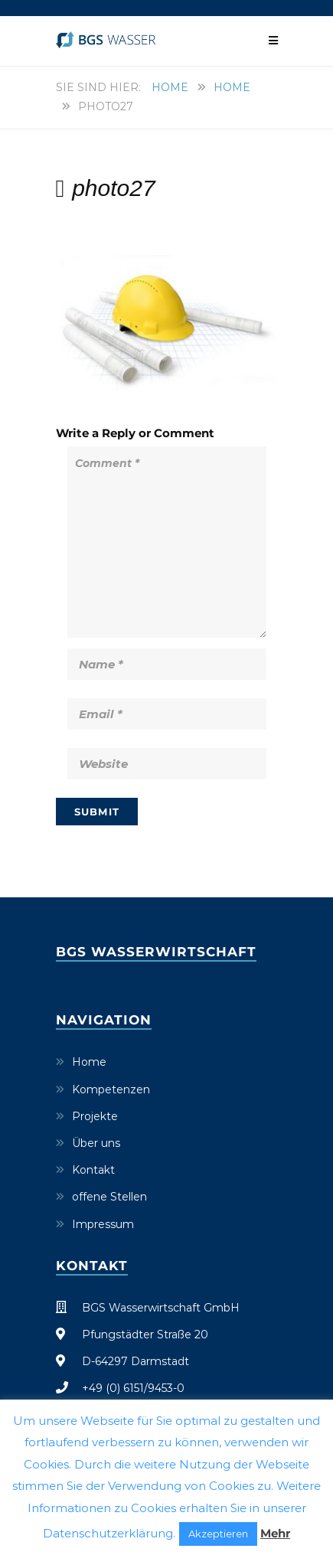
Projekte (95, 1116)
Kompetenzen (111, 1089)
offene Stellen (109, 1197)
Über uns (96, 1143)
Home (170, 87)
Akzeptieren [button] (218, 1533)
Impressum (103, 1224)
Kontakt (93, 1170)
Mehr (275, 1533)
